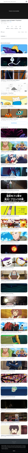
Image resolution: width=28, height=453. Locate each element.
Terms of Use (14, 441)
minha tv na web (3, 21)
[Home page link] (2, 1)
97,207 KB (5, 23)
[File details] (14, 50)
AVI (1, 23)
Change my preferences (4, 448)
